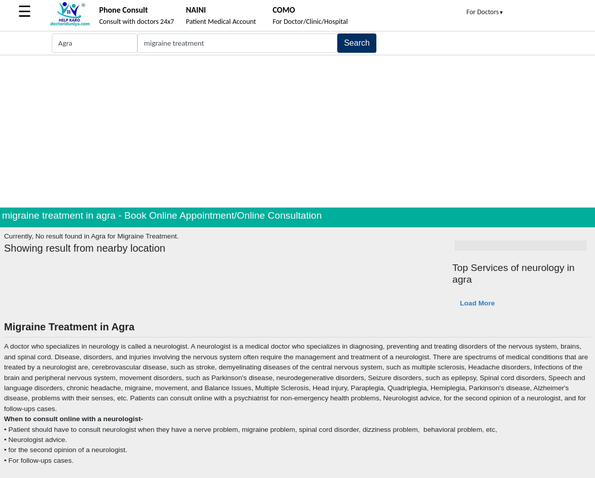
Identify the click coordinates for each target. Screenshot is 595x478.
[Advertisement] (297, 131)
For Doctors (485, 12)
